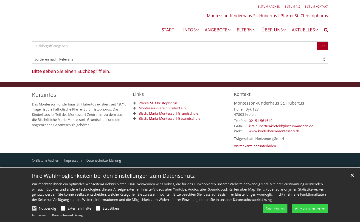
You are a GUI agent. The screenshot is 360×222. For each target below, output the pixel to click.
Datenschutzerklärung (252, 199)
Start (168, 30)
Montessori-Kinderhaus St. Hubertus (269, 103)
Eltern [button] (244, 30)
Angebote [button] (216, 30)
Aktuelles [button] (303, 30)
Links (138, 94)
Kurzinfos (44, 94)
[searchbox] (174, 46)
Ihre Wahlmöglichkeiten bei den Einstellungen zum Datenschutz (113, 175)
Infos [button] (189, 30)
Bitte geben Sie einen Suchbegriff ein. (71, 71)
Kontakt (242, 94)
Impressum (40, 215)
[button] (323, 31)
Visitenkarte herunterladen (255, 146)
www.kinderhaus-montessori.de (274, 131)
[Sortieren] (180, 59)
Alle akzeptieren (310, 208)
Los (322, 45)
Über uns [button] (272, 30)
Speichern (275, 208)
